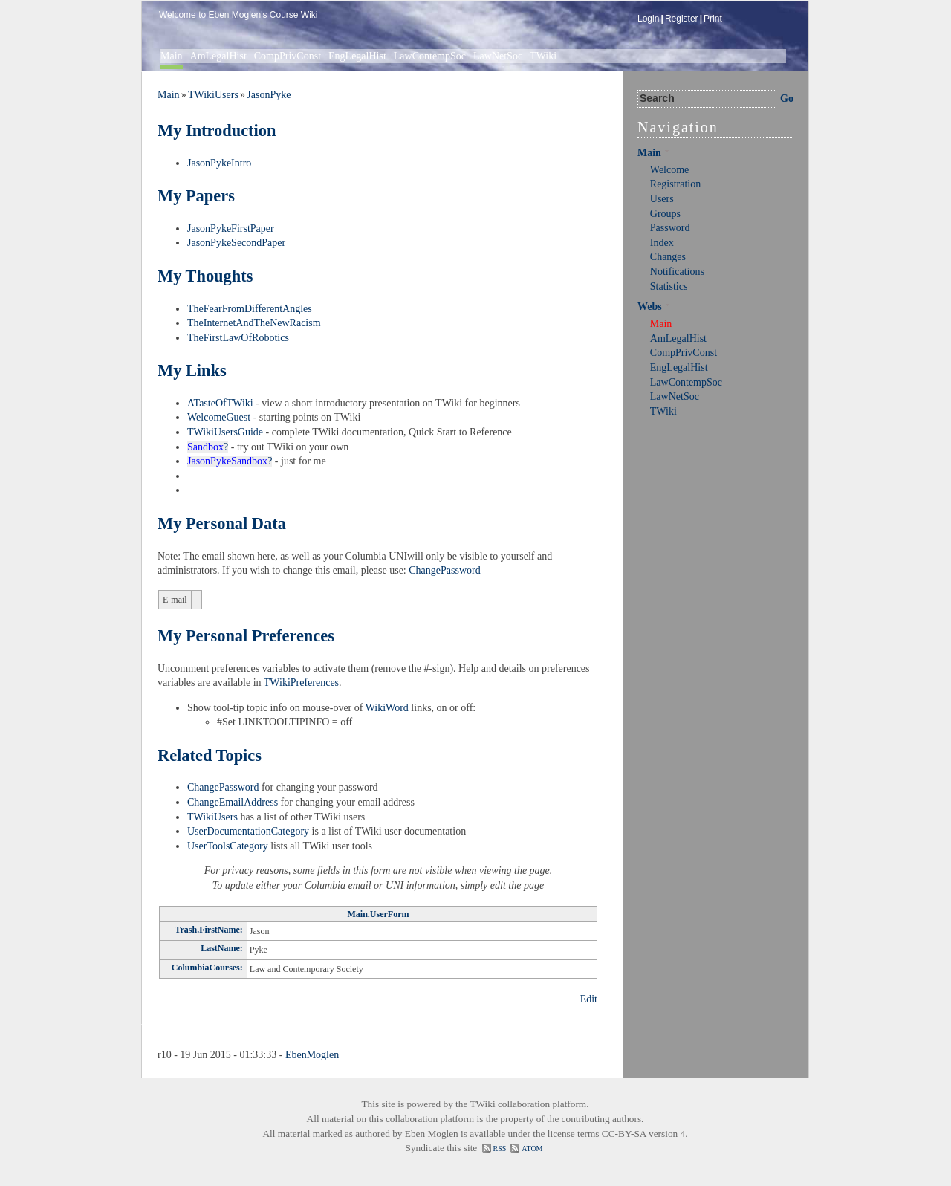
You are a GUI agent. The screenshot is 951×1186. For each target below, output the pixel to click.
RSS (500, 1148)
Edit (588, 999)
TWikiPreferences (301, 682)
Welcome (669, 169)
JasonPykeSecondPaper (236, 242)
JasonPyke (269, 94)
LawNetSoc (497, 56)
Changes (668, 256)
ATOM (532, 1148)
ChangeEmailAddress (232, 802)
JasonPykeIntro (219, 163)
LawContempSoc (430, 56)
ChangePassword (444, 570)
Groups (665, 213)
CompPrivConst (287, 56)
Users (662, 198)
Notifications (677, 271)
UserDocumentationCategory (248, 831)
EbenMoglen (312, 1054)
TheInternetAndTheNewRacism (254, 322)
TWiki (543, 56)
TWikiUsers (213, 94)
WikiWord (387, 707)
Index (662, 242)
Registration (675, 183)
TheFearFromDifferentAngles (249, 308)
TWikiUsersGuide (225, 432)
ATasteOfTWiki (220, 403)
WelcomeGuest (218, 417)
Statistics (669, 286)
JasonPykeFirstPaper (230, 228)
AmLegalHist (218, 56)
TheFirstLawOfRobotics (238, 337)
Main (171, 56)
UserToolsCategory (227, 846)
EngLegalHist (357, 56)
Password (670, 227)
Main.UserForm (378, 914)
